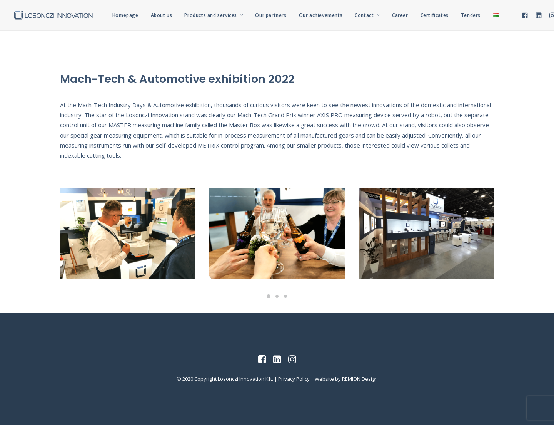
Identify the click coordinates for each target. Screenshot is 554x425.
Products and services (213, 15)
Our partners (270, 15)
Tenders (471, 15)
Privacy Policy (294, 378)
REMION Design (360, 378)
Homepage (125, 15)
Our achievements (321, 15)
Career (400, 15)
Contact (367, 15)
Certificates (435, 15)
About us (161, 15)
